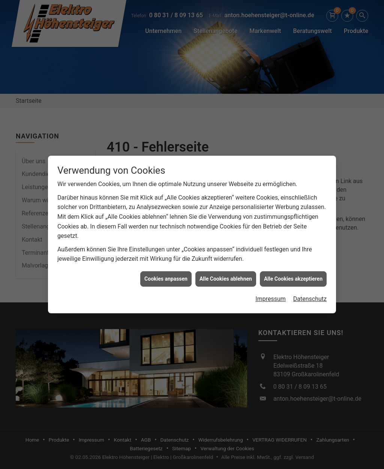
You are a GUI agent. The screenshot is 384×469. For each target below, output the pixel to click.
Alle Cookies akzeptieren (293, 276)
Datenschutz (310, 296)
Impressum (270, 296)
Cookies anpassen (166, 276)
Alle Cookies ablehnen (226, 276)
